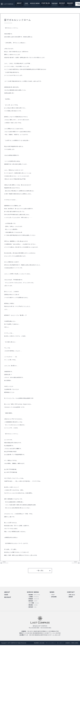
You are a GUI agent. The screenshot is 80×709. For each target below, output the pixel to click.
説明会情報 (54, 659)
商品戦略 (30, 657)
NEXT (75, 623)
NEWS (51, 654)
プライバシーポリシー (48, 706)
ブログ (52, 657)
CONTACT (70, 654)
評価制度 (30, 661)
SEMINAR (53, 3)
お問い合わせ (71, 657)
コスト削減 (31, 666)
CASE (25, 3)
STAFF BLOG (44, 3)
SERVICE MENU (33, 3)
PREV (4, 623)
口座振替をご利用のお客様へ (71, 706)
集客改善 (30, 663)
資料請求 (70, 659)
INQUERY (68, 3)
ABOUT (18, 3)
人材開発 (30, 659)
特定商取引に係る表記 (36, 706)
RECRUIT (60, 3)
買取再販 (30, 668)
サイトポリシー (59, 706)
